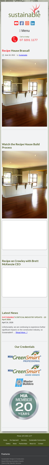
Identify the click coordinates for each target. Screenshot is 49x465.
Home (5, 440)
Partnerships (23, 443)
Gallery (8, 443)
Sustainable (23, 55)
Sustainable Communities (37, 440)
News (15, 443)
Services (24, 440)
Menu (24, 30)
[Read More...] (21, 332)
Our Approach (14, 440)
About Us (33, 443)
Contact (40, 443)
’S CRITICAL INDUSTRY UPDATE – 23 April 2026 (24, 318)
